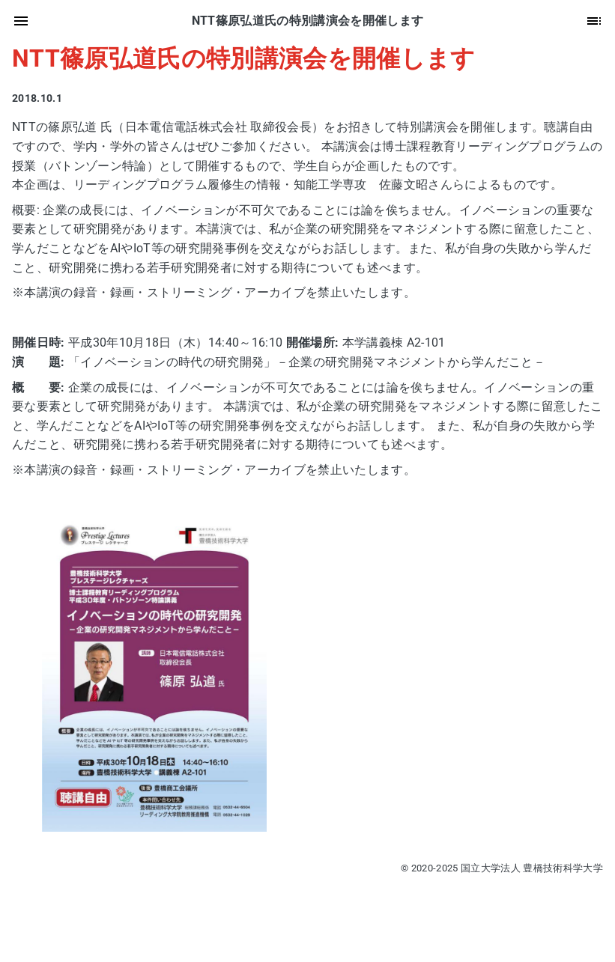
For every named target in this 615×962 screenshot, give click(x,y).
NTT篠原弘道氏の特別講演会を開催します (244, 58)
